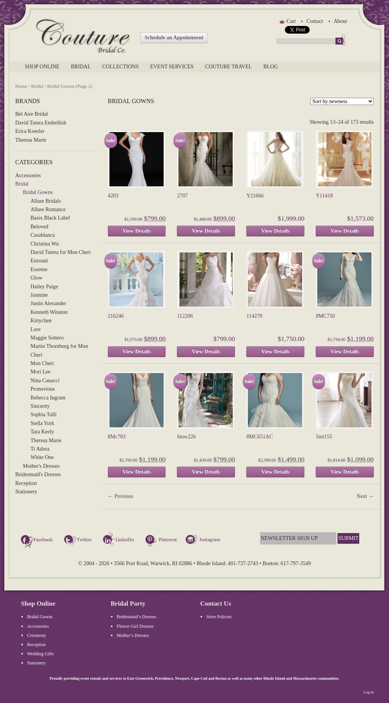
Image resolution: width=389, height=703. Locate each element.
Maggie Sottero (47, 338)
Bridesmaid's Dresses (38, 474)
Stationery (26, 492)
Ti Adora (40, 449)
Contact (314, 21)
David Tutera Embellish (40, 123)
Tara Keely (42, 432)
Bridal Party (128, 603)
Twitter (79, 540)
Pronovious (43, 389)
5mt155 (324, 437)
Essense (39, 269)
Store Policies (218, 616)
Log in (369, 692)
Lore (35, 329)
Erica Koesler (30, 131)
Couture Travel (228, 66)
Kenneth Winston (49, 312)
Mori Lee (40, 372)
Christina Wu (45, 244)
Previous (120, 496)
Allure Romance (48, 209)
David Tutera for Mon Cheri (61, 252)
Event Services (172, 66)
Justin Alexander (48, 303)
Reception (26, 483)
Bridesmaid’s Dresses (136, 616)
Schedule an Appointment (174, 37)
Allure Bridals (46, 201)
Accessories (28, 175)
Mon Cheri (42, 363)
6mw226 (186, 437)
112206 (185, 316)
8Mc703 (117, 437)
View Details (136, 231)
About (340, 21)
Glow (36, 278)
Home (21, 86)
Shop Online (42, 66)
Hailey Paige (44, 286)
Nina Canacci (45, 380)
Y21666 (255, 196)
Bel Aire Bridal (31, 114)
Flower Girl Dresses (135, 626)
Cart (291, 21)
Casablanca (43, 235)
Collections (120, 66)
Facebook (38, 540)
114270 (254, 316)
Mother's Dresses (41, 466)
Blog (271, 66)
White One (42, 457)
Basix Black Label (50, 218)
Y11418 (324, 196)
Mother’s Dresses (133, 635)
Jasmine (39, 295)
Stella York (42, 423)
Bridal (81, 66)
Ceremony (36, 635)
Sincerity (40, 406)
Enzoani (39, 260)
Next (365, 496)
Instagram (204, 540)
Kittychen (41, 320)
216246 (116, 316)
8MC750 (325, 316)
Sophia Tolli (43, 414)
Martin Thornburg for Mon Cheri (59, 350)
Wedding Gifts (40, 653)
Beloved (39, 226)
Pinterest (161, 540)
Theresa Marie (30, 140)
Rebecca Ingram (48, 398)
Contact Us (215, 603)
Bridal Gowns (38, 192)
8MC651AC (259, 437)
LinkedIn (120, 540)
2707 (182, 196)
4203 (113, 196)
